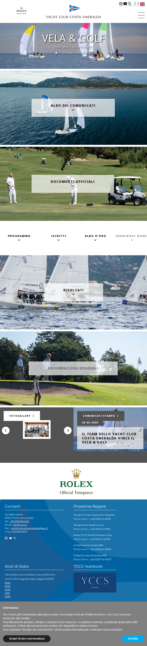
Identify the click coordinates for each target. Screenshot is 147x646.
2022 (7, 589)
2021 (7, 593)
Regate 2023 (85, 52)
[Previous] (6, 430)
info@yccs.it (20, 524)
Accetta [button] (133, 638)
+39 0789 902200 (19, 521)
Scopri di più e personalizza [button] (26, 638)
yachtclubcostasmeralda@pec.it (29, 528)
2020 (8, 596)
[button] (142, 608)
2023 (7, 586)
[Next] (68, 430)
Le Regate (68, 52)
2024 (8, 582)
